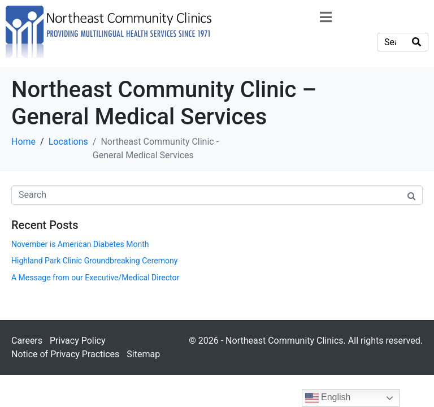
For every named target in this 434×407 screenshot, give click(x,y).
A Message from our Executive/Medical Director (95, 277)
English (328, 398)
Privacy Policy (78, 340)
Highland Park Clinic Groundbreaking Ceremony (94, 260)
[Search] (416, 42)
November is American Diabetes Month (80, 244)
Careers (26, 340)
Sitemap (143, 354)
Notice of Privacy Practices (65, 354)
